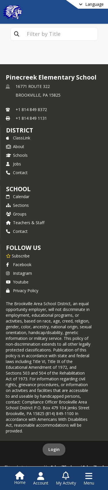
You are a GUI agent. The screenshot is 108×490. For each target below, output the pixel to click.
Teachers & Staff (25, 222)
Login (54, 449)
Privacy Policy (22, 290)
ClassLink (18, 138)
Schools (17, 155)
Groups (16, 214)
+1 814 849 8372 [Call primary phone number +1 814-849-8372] (31, 109)
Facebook (18, 264)
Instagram (19, 273)
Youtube (17, 282)
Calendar (17, 196)
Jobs (13, 164)
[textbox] (60, 34)
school (18, 189)
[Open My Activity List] (66, 478)
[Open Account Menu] (40, 478)
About (15, 146)
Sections (17, 205)
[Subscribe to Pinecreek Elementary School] (18, 256)
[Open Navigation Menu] (89, 478)
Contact (17, 172)
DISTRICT (19, 130)
